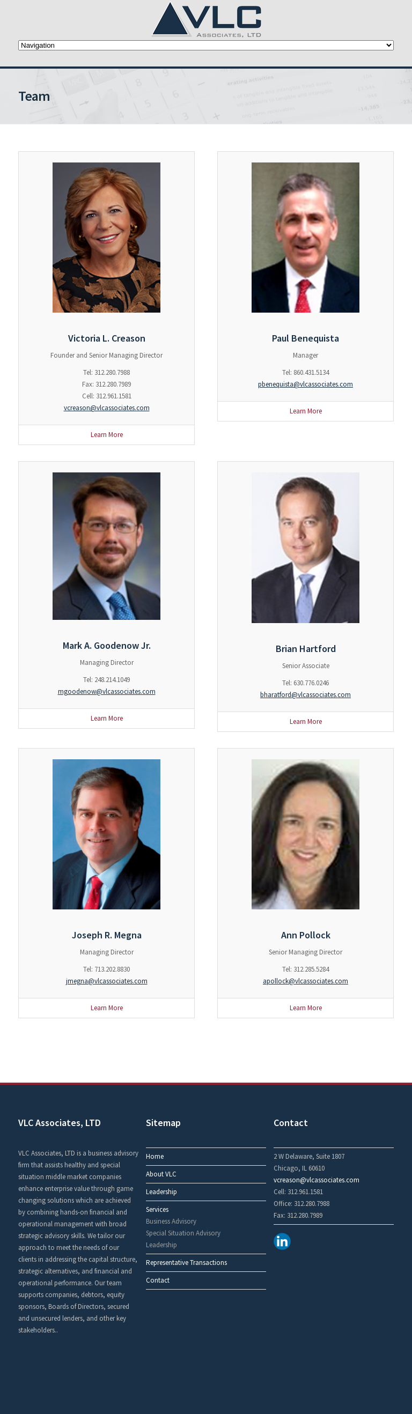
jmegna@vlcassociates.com (107, 981)
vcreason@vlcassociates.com (107, 407)
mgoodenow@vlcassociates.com (107, 691)
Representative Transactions (186, 1262)
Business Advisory (171, 1221)
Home (155, 1156)
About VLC (161, 1174)
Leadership (161, 1191)
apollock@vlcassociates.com (305, 981)
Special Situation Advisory (183, 1233)
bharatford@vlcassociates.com (305, 694)
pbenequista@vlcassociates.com (305, 384)
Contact (158, 1280)
